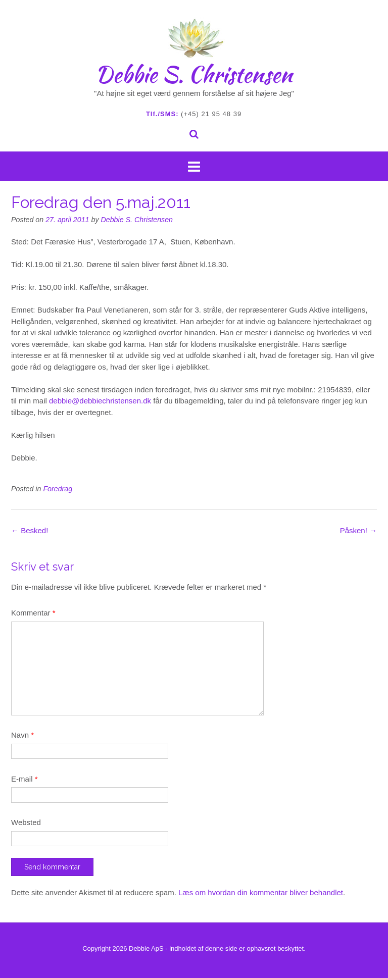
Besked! (29, 530)
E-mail (24, 779)
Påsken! (358, 530)
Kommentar (33, 612)
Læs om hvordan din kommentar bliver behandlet (260, 892)
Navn (22, 735)
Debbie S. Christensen (194, 74)
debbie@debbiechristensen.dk (100, 400)
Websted (26, 822)
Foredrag (57, 489)
